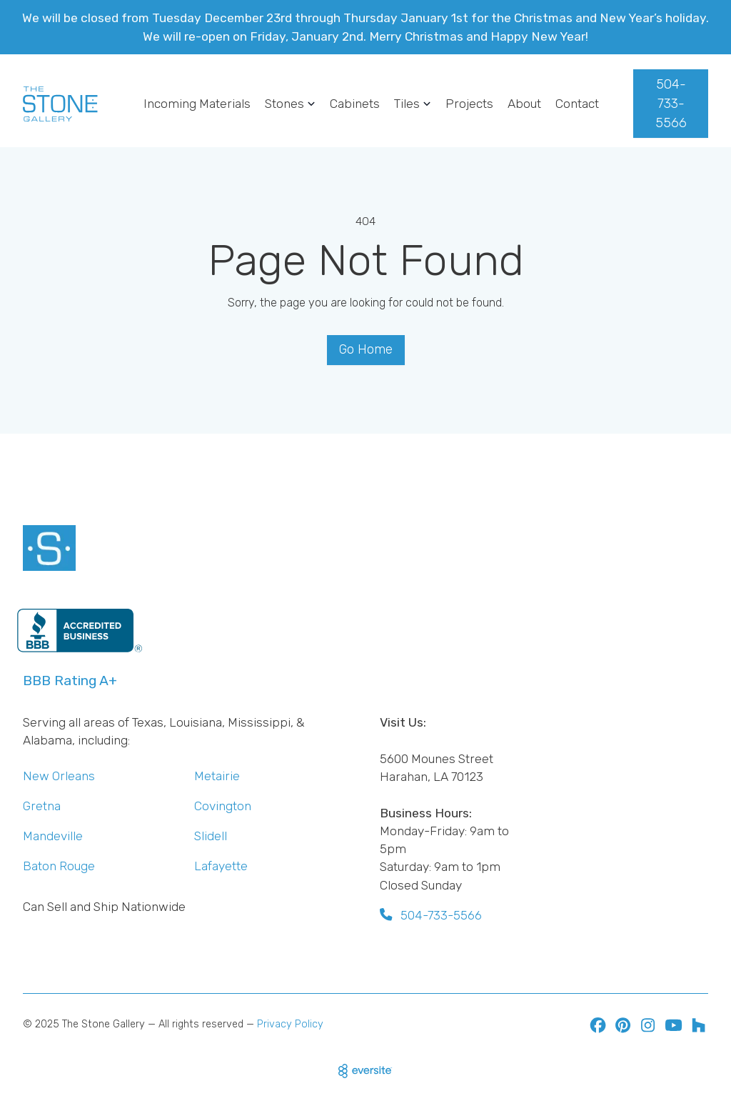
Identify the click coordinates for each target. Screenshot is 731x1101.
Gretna (42, 806)
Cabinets (355, 103)
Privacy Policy (290, 1024)
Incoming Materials (197, 103)
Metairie (217, 776)
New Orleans (59, 776)
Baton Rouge (59, 866)
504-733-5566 (671, 103)
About (524, 103)
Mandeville (53, 836)
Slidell (210, 836)
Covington (222, 806)
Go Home (366, 349)
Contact (577, 103)
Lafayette (221, 866)
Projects (469, 103)
